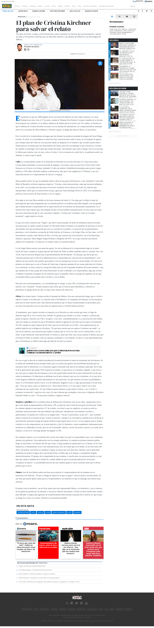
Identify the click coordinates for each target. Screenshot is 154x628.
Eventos (76, 6)
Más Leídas (113, 40)
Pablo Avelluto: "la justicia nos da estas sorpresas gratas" (39, 578)
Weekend (72, 609)
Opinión (68, 6)
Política (18, 6)
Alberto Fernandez (58, 512)
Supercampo (92, 609)
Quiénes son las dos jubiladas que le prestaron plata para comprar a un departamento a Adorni (53, 352)
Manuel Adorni (38, 11)
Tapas (90, 6)
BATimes (128, 609)
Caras (36, 609)
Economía (36, 6)
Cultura (52, 6)
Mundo (44, 6)
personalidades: (23, 510)
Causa (33, 512)
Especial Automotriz (103, 6)
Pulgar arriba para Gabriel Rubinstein (32, 566)
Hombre (63, 609)
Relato (69, 512)
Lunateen (119, 609)
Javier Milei (23, 11)
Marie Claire (45, 609)
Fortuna (54, 609)
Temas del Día (8, 11)
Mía (112, 609)
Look (100, 609)
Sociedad (26, 6)
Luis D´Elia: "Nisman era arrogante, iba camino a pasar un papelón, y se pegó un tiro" (49, 582)
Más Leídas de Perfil (117, 88)
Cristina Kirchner (57, 11)
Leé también (32, 348)
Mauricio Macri (91, 11)
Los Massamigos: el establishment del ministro (35, 570)
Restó (84, 6)
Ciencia (60, 6)
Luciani (47, 512)
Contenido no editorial (122, 6)
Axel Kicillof (75, 11)
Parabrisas (81, 609)
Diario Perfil (27, 609)
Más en (26, 524)
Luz (106, 609)
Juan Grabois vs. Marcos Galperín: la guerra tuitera (37, 574)
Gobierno (77, 512)
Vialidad (40, 512)
